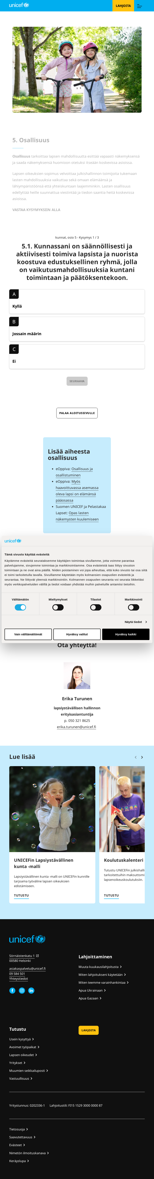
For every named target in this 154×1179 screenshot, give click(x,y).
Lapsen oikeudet (21, 1055)
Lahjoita (123, 6)
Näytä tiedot (133, 622)
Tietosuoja (17, 1129)
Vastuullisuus (19, 1078)
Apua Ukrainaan (91, 990)
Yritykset (15, 1063)
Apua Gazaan (88, 998)
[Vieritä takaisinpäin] (135, 757)
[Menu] (139, 5)
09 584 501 (17, 973)
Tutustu (21, 895)
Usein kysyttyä (20, 1039)
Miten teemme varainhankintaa (102, 982)
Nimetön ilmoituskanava (27, 1153)
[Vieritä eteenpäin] (142, 757)
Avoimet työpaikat (22, 1047)
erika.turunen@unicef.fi (76, 726)
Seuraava (77, 381)
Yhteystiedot (18, 978)
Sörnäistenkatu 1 (22, 956)
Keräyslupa (17, 1161)
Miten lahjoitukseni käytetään (101, 974)
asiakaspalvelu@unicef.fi (27, 968)
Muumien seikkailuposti (27, 1070)
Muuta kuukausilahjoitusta (99, 967)
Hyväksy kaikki (125, 634)
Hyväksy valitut (77, 634)
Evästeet (15, 1145)
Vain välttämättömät (28, 634)
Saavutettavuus (20, 1137)
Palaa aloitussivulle (77, 413)
